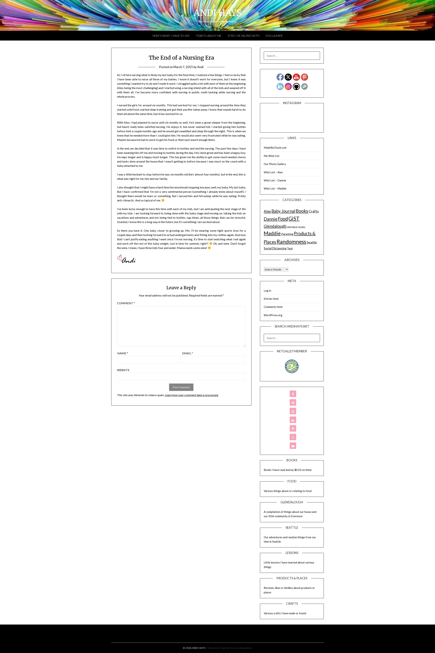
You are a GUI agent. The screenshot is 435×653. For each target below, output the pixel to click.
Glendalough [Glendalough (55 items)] (275, 226)
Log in (267, 290)
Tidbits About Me (208, 35)
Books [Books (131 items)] (302, 210)
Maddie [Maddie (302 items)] (272, 233)
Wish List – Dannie (275, 180)
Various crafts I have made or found (285, 613)
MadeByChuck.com (275, 147)
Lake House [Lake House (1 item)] (292, 227)
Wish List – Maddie (275, 188)
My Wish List (271, 155)
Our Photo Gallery (275, 164)
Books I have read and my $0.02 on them (288, 469)
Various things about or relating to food (288, 490)
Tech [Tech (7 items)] (290, 248)
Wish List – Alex (273, 172)
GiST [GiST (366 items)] (293, 218)
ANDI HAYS (217, 12)
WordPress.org (273, 315)
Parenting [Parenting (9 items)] (287, 234)
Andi (200, 67)
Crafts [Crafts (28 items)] (314, 211)
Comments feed (273, 306)
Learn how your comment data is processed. (191, 395)
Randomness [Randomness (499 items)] (291, 241)
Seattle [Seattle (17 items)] (312, 242)
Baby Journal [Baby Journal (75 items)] (283, 210)
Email (187, 353)
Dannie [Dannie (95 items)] (270, 218)
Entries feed (271, 298)
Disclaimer (274, 35)
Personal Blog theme (241, 647)
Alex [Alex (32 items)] (267, 211)
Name (122, 353)
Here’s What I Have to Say (171, 35)
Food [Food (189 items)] (283, 219)
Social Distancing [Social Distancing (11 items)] (275, 248)
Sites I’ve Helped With (243, 35)
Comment (126, 303)
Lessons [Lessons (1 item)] (301, 227)
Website (123, 370)
